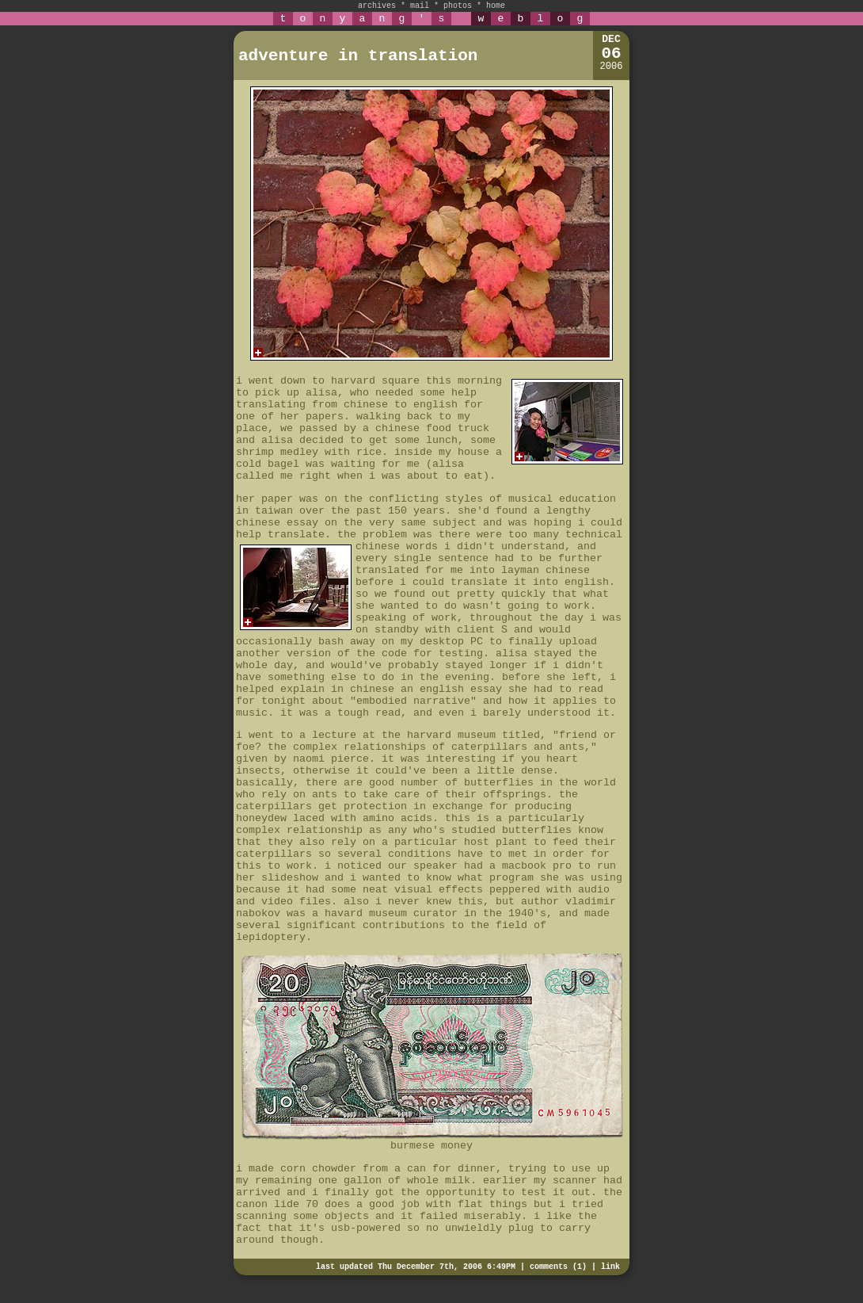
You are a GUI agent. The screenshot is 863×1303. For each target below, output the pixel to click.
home (495, 6)
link (610, 1267)
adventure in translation (357, 56)
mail (419, 6)
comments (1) (558, 1267)
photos (457, 6)
